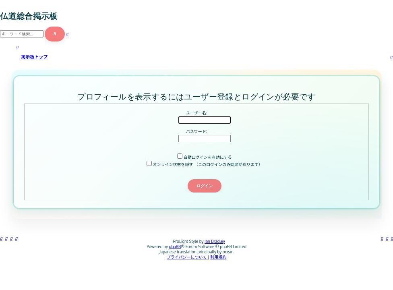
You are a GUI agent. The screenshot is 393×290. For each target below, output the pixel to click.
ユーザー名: (196, 112)
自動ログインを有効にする (204, 157)
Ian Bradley (215, 241)
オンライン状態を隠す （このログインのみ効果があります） (205, 164)
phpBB (175, 246)
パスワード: (196, 131)
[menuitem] (387, 238)
